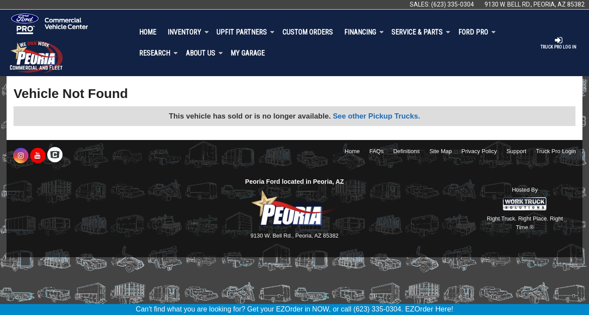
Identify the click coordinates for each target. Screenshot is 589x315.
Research (158, 53)
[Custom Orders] (307, 32)
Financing (364, 32)
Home (147, 32)
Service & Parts (420, 32)
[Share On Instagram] (20, 155)
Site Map (440, 151)
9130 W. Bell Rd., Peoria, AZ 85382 (534, 4)
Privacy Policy (479, 151)
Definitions (406, 151)
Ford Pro (477, 32)
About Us (204, 53)
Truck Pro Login (556, 151)
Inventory (188, 32)
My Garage (247, 53)
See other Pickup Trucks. (376, 116)
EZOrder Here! (429, 309)
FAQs (376, 151)
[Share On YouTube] (37, 155)
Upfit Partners (245, 32)
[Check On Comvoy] (55, 155)
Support (516, 151)
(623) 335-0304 (452, 4)
